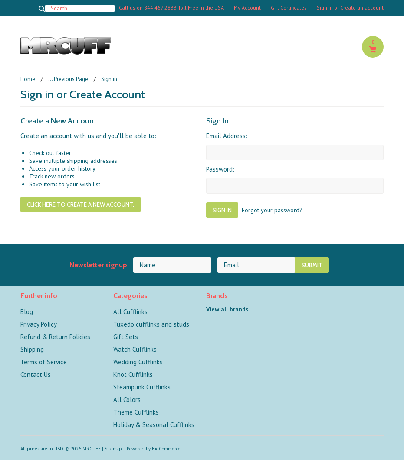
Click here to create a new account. (80, 204)
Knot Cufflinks (133, 374)
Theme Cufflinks (136, 412)
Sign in (325, 8)
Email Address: (226, 136)
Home (27, 79)
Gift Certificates (289, 8)
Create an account (362, 8)
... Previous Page (68, 79)
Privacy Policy (38, 324)
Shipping (32, 349)
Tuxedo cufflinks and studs (151, 324)
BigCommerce (166, 449)
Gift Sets (125, 337)
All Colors (127, 399)
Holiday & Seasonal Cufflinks (153, 425)
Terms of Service (43, 362)
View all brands (227, 309)
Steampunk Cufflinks (142, 387)
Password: (220, 169)
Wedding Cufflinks (138, 362)
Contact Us (35, 374)
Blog (26, 312)
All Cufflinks (130, 312)
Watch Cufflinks (135, 349)
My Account (247, 8)
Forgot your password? (272, 210)
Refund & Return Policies (55, 337)
